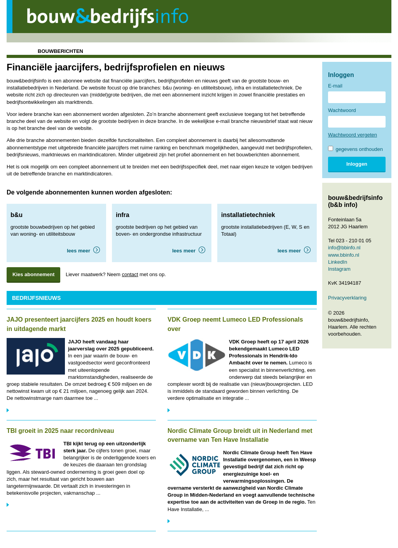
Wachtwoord (342, 110)
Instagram (339, 269)
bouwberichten (60, 51)
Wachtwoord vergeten (352, 135)
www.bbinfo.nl (343, 255)
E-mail (335, 86)
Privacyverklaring (347, 298)
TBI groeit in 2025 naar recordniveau (60, 430)
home (16, 51)
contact (130, 274)
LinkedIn (337, 262)
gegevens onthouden (355, 149)
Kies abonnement (33, 274)
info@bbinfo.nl (344, 247)
